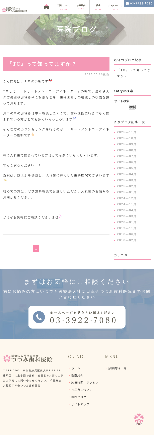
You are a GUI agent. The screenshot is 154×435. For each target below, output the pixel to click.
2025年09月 (127, 144)
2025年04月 (127, 174)
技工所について (82, 389)
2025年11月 (127, 132)
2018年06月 (127, 234)
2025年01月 (127, 192)
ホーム (75, 368)
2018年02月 (127, 240)
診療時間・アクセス (85, 382)
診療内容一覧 (117, 368)
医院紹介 (77, 375)
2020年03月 (127, 216)
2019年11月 (127, 228)
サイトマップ (80, 404)
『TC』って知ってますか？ (42, 64)
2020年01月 (127, 222)
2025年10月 (127, 138)
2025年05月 (127, 168)
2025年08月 (127, 150)
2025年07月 (127, 156)
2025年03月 (127, 180)
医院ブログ (79, 397)
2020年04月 (127, 210)
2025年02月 (127, 186)
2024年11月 (127, 204)
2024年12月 (127, 198)
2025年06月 (127, 162)
